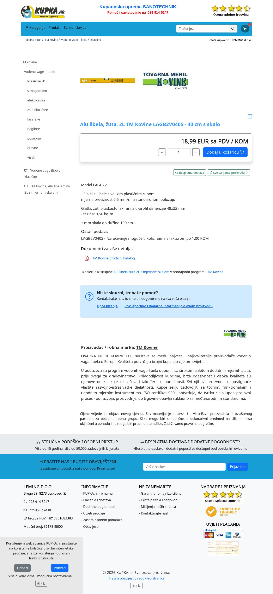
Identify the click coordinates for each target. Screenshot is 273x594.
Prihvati (60, 568)
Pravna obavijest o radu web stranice (136, 578)
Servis (68, 27)
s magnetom (37, 90)
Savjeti (81, 27)
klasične (36, 81)
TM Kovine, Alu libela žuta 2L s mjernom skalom (47, 189)
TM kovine (29, 62)
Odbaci (22, 568)
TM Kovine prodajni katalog (109, 258)
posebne (34, 138)
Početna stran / (33, 39)
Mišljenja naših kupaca (158, 506)
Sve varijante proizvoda (229, 173)
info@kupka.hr (219, 40)
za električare (37, 109)
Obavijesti (90, 526)
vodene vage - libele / (75, 39)
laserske (33, 119)
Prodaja (55, 27)
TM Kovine (215, 272)
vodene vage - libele (39, 71)
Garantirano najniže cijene (161, 493)
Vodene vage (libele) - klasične (43, 173)
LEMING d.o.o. (242, 40)
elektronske (36, 100)
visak (31, 157)
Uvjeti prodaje (94, 513)
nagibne (33, 129)
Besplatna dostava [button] (189, 173)
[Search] (202, 29)
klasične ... (97, 39)
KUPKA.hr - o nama (98, 493)
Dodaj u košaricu (225, 152)
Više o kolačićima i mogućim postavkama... (41, 576)
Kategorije (35, 27)
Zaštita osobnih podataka (102, 520)
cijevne (32, 148)
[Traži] (233, 29)
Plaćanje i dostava (97, 500)
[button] (250, 116)
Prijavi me (237, 466)
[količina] (179, 152)
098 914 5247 (38, 501)
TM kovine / (52, 39)
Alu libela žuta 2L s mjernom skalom (141, 272)
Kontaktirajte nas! (154, 513)
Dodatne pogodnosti (99, 506)
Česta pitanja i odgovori (159, 500)
